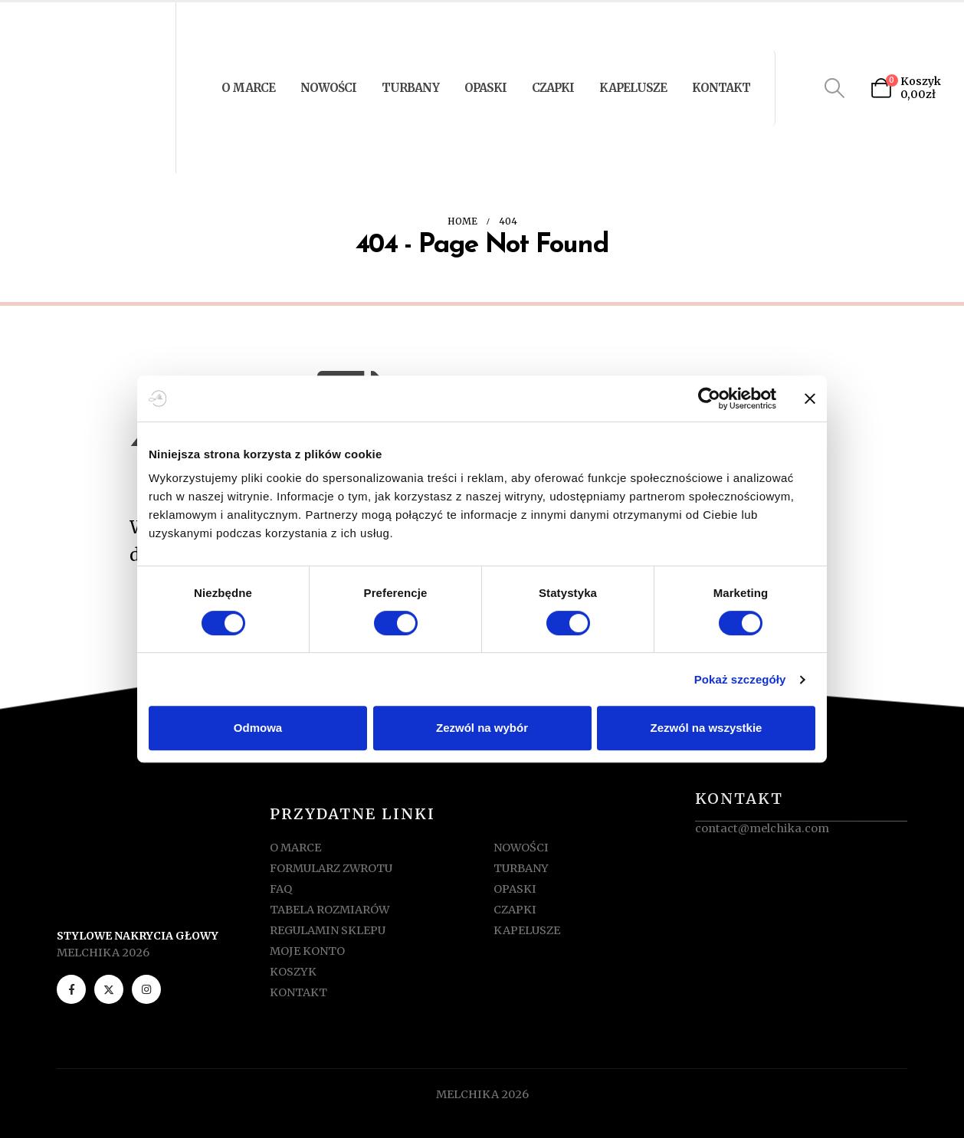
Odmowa (258, 727)
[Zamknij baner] (810, 398)
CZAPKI (553, 87)
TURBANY (410, 87)
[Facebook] (71, 989)
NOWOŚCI (328, 87)
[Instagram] (146, 989)
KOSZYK (293, 972)
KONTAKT (721, 87)
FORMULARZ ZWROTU (331, 868)
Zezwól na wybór (482, 727)
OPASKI (485, 87)
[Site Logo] (90, 88)
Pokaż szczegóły (740, 679)
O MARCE (248, 87)
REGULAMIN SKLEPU (327, 930)
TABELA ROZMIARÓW (329, 910)
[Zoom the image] (163, 823)
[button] (835, 88)
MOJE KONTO (307, 951)
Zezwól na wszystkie (706, 727)
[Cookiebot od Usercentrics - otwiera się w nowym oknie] (709, 398)
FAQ (281, 889)
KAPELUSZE (633, 87)
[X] (108, 989)
